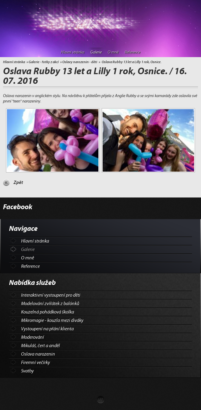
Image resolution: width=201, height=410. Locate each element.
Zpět (18, 182)
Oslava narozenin (38, 354)
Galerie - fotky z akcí (44, 62)
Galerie (96, 52)
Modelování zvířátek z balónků (50, 303)
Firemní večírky (35, 362)
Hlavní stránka (72, 52)
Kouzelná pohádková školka (47, 312)
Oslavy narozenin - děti (79, 62)
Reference (132, 52)
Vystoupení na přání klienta (47, 329)
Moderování (32, 337)
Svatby (27, 371)
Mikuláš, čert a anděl (40, 345)
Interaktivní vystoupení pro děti (50, 295)
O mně (113, 52)
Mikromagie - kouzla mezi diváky (52, 320)
